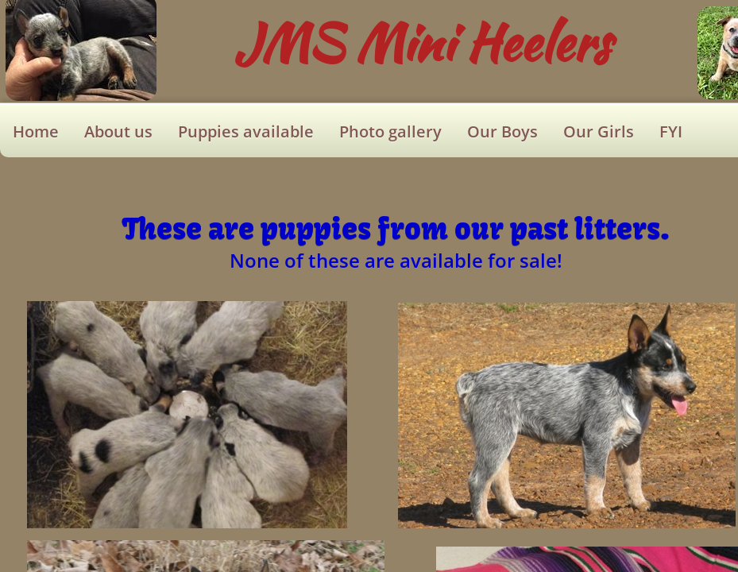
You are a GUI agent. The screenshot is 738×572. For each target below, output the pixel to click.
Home (36, 131)
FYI (670, 131)
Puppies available (246, 131)
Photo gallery (390, 131)
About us (118, 131)
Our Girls (598, 131)
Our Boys (502, 131)
